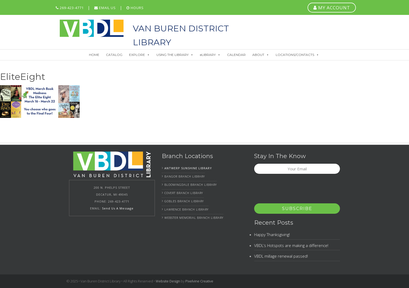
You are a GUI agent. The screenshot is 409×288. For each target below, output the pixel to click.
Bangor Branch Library (184, 176)
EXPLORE (139, 55)
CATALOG (114, 55)
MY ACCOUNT (331, 8)
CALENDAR (236, 55)
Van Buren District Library (91, 28)
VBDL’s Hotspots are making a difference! (291, 245)
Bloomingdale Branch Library (190, 185)
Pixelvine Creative (199, 281)
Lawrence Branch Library (186, 209)
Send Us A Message (118, 208)
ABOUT (260, 55)
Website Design (168, 281)
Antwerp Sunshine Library (188, 168)
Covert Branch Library (183, 193)
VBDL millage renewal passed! (281, 256)
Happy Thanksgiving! (272, 234)
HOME (94, 55)
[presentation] (294, 190)
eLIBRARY (210, 55)
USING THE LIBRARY (174, 55)
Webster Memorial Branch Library (193, 218)
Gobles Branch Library (184, 201)
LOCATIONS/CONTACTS (297, 55)
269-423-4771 (70, 7)
